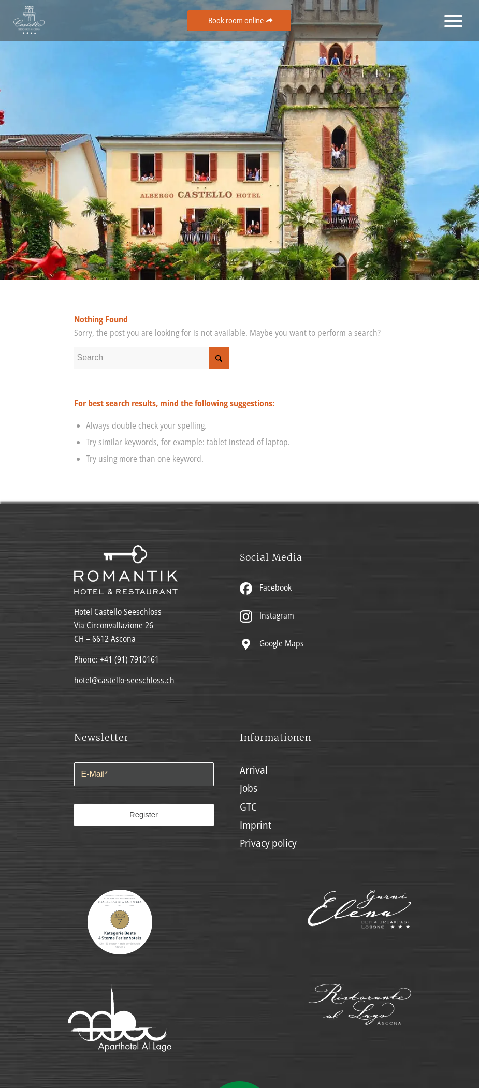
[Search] (151, 358)
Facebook (266, 588)
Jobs (248, 788)
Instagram (267, 616)
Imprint (255, 825)
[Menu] (450, 20)
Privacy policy (268, 843)
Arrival (254, 770)
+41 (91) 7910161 (129, 659)
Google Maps (272, 644)
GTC (248, 807)
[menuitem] (450, 20)
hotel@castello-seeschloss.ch (124, 680)
